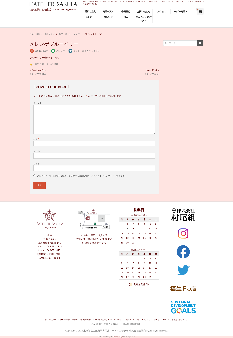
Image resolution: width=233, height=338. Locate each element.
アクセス (161, 11)
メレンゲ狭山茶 (38, 74)
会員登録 (125, 11)
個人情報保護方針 (131, 324)
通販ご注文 (90, 11)
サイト (36, 163)
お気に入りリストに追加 (45, 64)
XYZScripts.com (129, 337)
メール (37, 151)
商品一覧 (107, 11)
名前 (36, 139)
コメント (37, 103)
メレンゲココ (152, 74)
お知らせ (108, 17)
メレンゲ (60, 51)
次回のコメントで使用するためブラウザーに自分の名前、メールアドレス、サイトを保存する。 (82, 175)
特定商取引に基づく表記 (105, 324)
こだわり (90, 17)
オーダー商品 (178, 11)
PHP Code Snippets (105, 337)
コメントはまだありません (86, 51)
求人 (126, 17)
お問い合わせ (143, 11)
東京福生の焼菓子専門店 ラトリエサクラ (106, 330)
